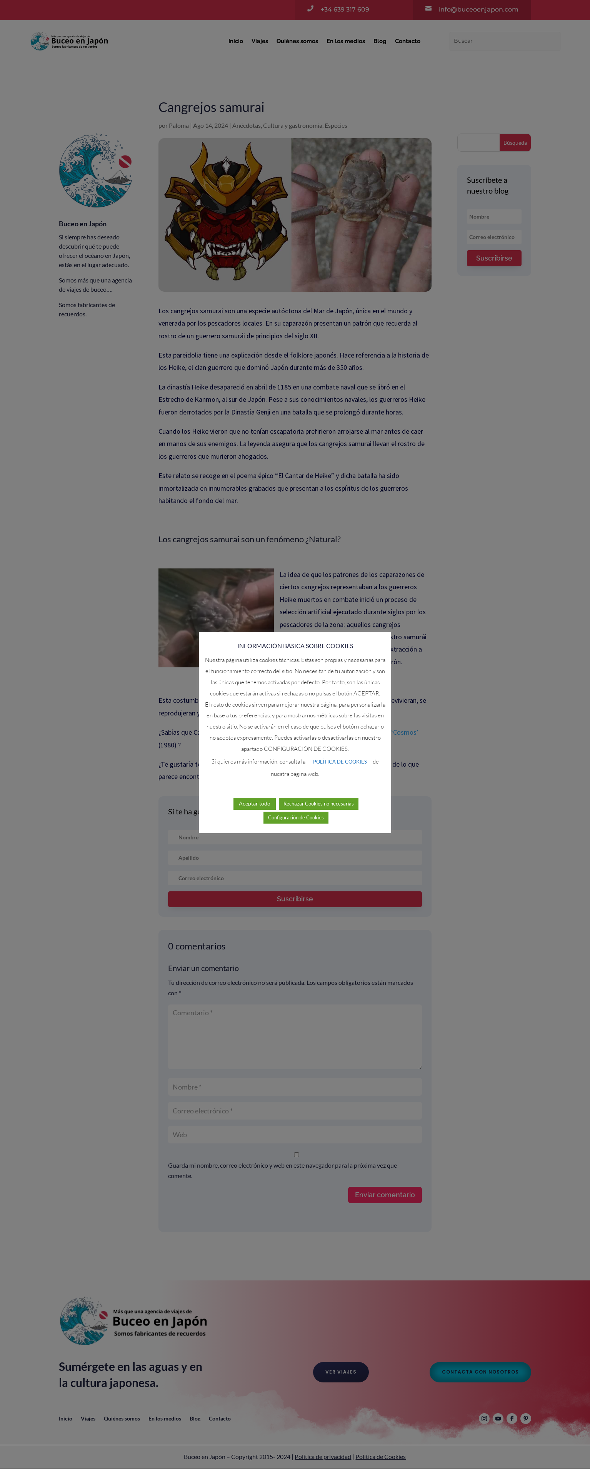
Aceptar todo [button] (254, 793)
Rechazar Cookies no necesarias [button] (318, 793)
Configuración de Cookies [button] (296, 807)
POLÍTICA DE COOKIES (340, 751)
